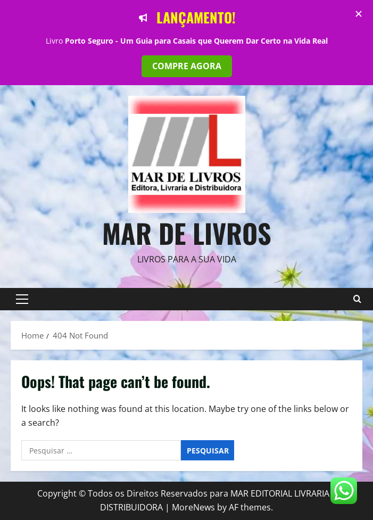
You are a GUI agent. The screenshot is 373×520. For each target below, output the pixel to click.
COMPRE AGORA (186, 66)
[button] (22, 299)
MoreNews (193, 507)
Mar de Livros (186, 232)
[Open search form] (357, 299)
